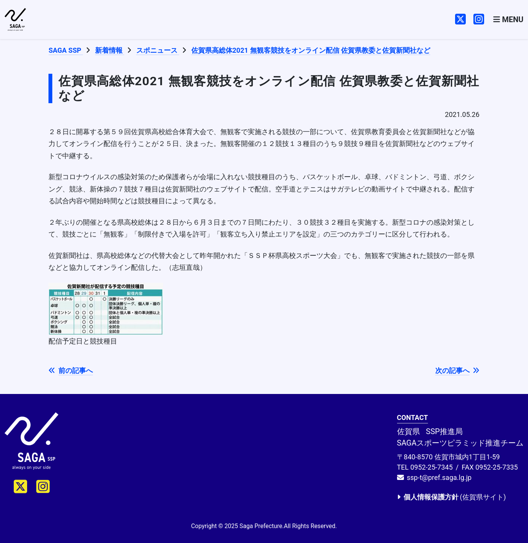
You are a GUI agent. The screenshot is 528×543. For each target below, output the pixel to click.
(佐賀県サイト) (451, 497)
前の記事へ (70, 370)
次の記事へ (457, 370)
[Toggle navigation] (508, 19)
